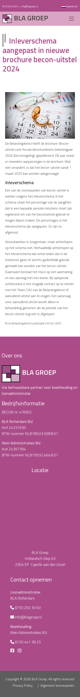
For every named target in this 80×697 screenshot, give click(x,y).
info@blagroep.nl (29, 6)
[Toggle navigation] (71, 19)
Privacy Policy (23, 685)
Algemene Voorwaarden (57, 685)
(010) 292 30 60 (10, 6)
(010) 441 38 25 (28, 642)
